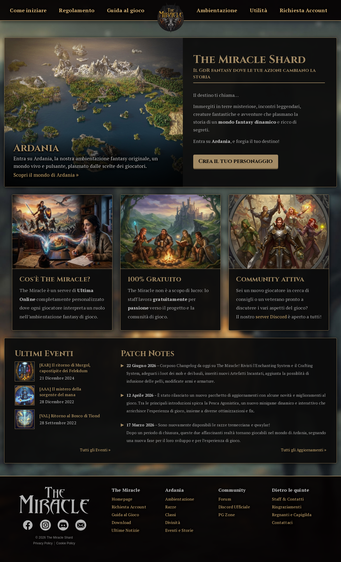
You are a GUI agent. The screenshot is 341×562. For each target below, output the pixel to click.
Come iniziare (28, 10)
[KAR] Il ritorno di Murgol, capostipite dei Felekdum (64, 368)
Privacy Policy (43, 543)
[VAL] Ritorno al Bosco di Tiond (69, 416)
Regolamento (77, 10)
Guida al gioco (125, 10)
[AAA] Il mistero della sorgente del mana (60, 391)
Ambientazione (217, 10)
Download (121, 522)
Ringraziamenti (286, 507)
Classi (170, 514)
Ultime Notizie (125, 530)
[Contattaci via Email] (80, 525)
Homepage (122, 499)
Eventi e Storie (179, 530)
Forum (224, 499)
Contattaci (282, 522)
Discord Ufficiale (234, 507)
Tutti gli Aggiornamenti (302, 449)
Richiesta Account (303, 10)
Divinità (172, 522)
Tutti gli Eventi (94, 449)
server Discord (271, 316)
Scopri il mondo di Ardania (44, 175)
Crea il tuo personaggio (235, 161)
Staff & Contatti (288, 499)
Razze (170, 507)
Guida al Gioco (125, 514)
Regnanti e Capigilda (291, 514)
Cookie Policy (65, 543)
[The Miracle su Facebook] (27, 525)
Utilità (258, 10)
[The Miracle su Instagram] (45, 525)
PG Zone (226, 514)
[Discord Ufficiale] (63, 525)
